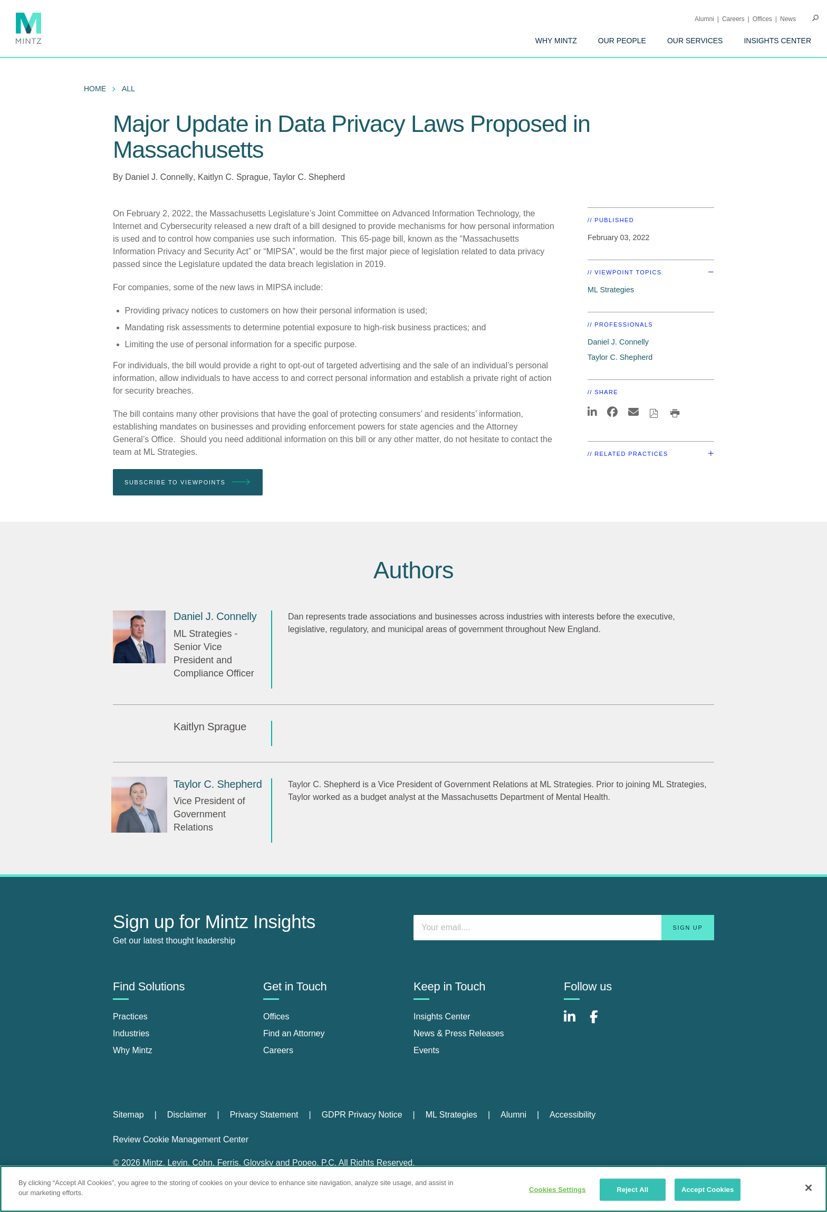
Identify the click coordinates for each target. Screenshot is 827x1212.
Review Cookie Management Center (180, 1139)
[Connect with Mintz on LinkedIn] (574, 1022)
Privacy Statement (264, 1114)
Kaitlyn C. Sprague (233, 177)
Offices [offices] (276, 1016)
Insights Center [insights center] (442, 1016)
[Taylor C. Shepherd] (139, 804)
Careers (733, 19)
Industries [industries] (131, 1033)
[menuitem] (556, 40)
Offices (762, 19)
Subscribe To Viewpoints (187, 482)
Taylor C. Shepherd (309, 177)
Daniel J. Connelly (159, 177)
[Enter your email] (564, 927)
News (788, 19)
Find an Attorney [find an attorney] (294, 1033)
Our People (622, 40)
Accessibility (572, 1114)
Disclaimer (187, 1114)
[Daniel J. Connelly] (139, 636)
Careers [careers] (278, 1050)
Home (95, 88)
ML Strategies (611, 289)
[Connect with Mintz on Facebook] (600, 1022)
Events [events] (426, 1050)
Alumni (704, 19)
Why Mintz (556, 40)
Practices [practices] (130, 1016)
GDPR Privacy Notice (362, 1114)
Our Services (695, 40)
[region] (413, 1189)
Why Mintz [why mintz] (132, 1050)
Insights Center (777, 40)
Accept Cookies (707, 1190)
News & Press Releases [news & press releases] (459, 1033)
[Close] (808, 1187)
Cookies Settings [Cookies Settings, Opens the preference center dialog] (557, 1190)
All (128, 88)
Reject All (632, 1190)
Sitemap (128, 1114)
